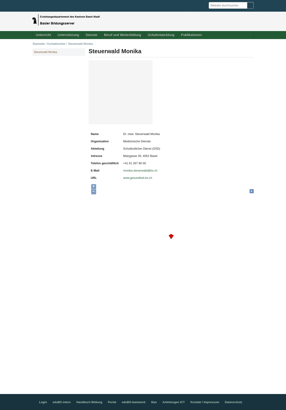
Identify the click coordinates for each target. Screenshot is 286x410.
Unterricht (43, 35)
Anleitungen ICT (173, 402)
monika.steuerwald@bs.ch (140, 170)
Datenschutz (233, 402)
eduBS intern (62, 402)
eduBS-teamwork (134, 402)
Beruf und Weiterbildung (122, 35)
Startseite (38, 43)
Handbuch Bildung (89, 402)
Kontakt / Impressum (204, 402)
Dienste (91, 35)
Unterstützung (68, 35)
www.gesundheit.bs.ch (137, 178)
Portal (112, 402)
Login (43, 402)
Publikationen (191, 35)
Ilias (154, 402)
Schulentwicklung (161, 35)
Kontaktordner (56, 43)
